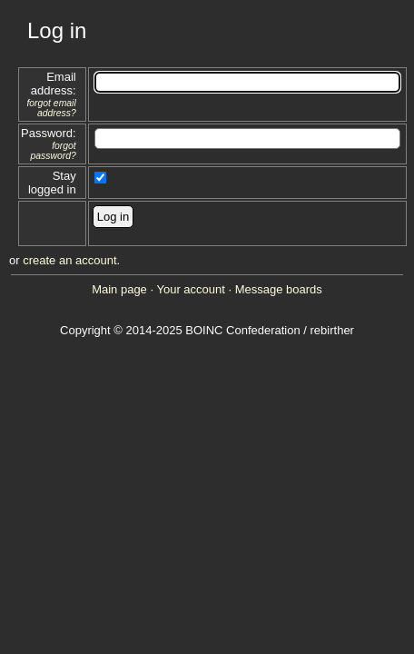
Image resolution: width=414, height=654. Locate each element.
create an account (69, 260)
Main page (119, 289)
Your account (190, 289)
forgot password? (52, 151)
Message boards (278, 289)
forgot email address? (50, 108)
